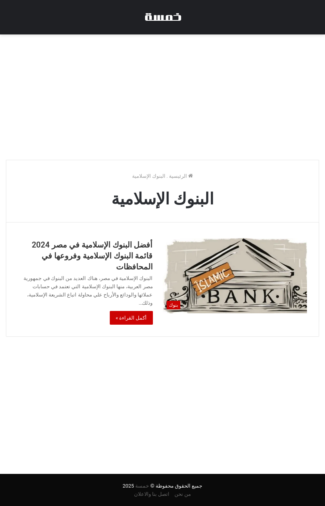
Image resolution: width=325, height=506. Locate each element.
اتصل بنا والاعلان (151, 494)
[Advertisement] (162, 97)
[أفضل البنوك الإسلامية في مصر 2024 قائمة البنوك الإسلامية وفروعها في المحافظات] (235, 275)
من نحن (182, 494)
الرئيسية (181, 176)
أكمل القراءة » (131, 318)
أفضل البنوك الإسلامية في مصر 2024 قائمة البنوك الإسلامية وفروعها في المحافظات (92, 255)
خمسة (142, 486)
